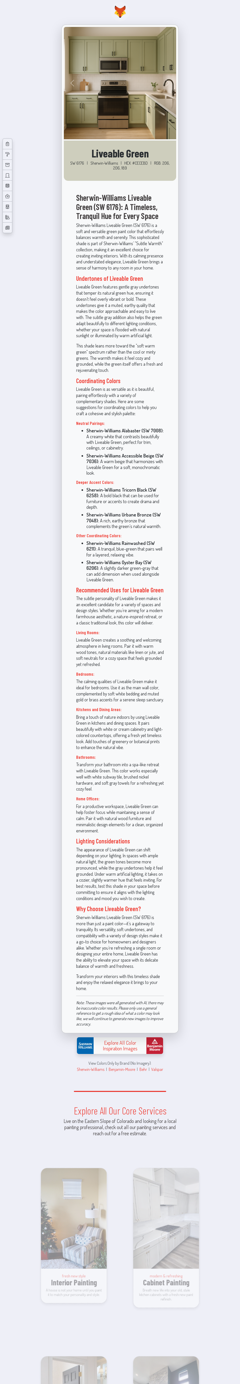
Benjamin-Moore (122, 1069)
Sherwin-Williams (90, 1069)
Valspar (157, 1069)
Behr (143, 1069)
